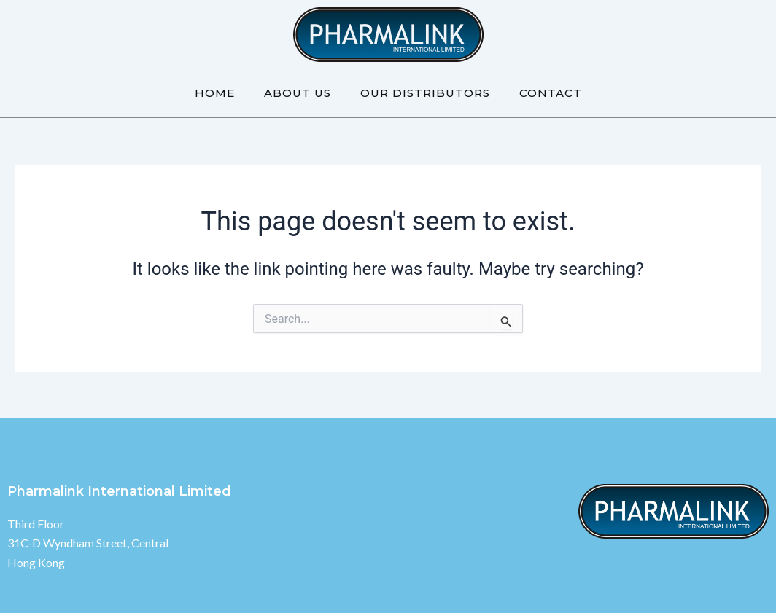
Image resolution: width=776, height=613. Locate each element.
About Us (297, 93)
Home (215, 93)
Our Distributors (425, 93)
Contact (550, 93)
